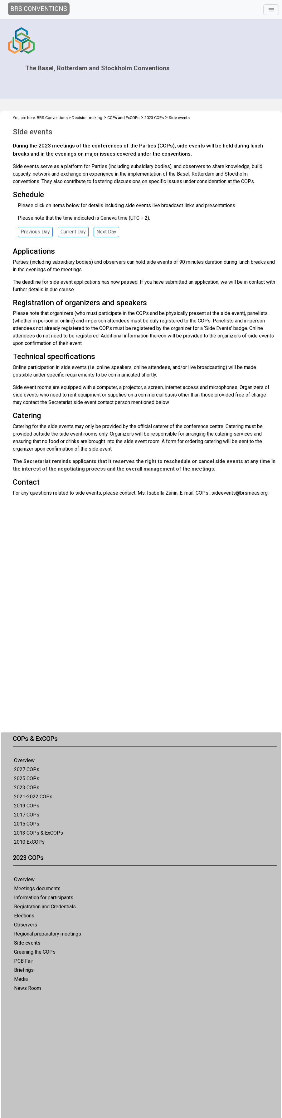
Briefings (24, 970)
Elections (24, 916)
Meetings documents (37, 888)
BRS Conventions (52, 117)
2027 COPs (26, 769)
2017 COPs (26, 815)
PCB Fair (23, 961)
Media (21, 979)
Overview (24, 760)
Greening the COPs (35, 952)
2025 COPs (26, 778)
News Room (27, 988)
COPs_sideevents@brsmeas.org (232, 493)
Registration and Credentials (45, 907)
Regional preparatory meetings (47, 934)
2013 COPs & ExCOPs (38, 833)
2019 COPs (26, 806)
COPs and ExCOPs (123, 117)
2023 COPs (26, 788)
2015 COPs (26, 824)
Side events (27, 943)
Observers (25, 925)
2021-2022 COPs (33, 797)
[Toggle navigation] (271, 9)
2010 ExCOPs (29, 842)
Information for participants (43, 898)
